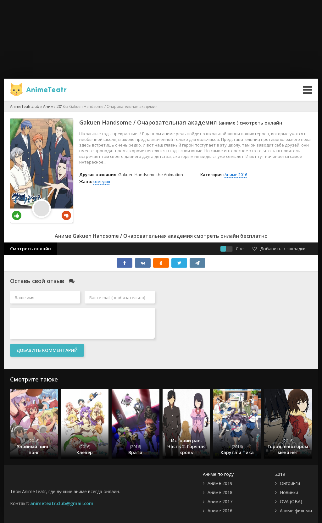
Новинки (289, 492)
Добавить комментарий (47, 350)
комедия (101, 181)
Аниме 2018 (220, 492)
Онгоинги (290, 483)
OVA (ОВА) (291, 501)
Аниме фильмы (296, 511)
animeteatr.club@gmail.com (61, 503)
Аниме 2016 (236, 174)
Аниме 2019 (220, 483)
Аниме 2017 (220, 501)
